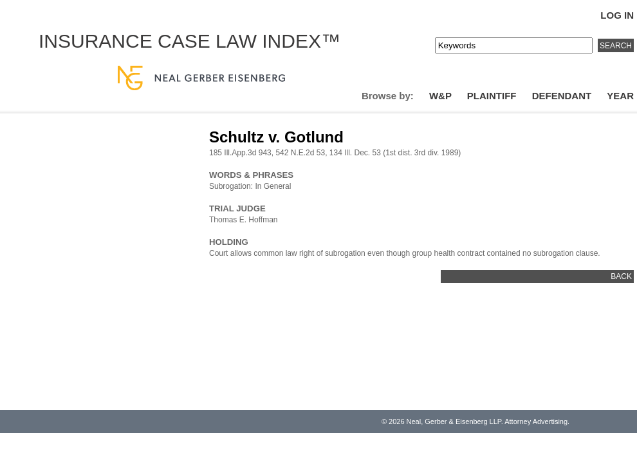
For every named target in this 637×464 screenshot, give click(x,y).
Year (620, 95)
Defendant (562, 95)
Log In (617, 15)
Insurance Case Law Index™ (189, 41)
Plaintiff (492, 95)
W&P (440, 95)
